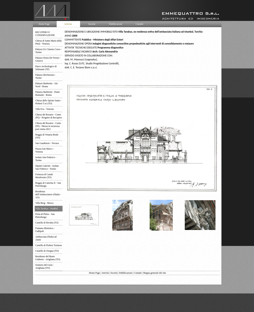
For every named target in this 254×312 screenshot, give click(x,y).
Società (114, 272)
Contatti (138, 272)
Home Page (94, 272)
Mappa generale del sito (154, 272)
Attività (105, 272)
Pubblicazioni (125, 272)
